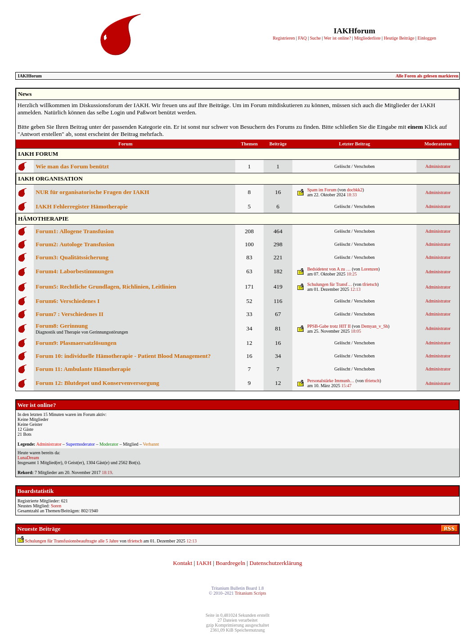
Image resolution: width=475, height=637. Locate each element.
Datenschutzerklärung (276, 563)
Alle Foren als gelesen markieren (426, 75)
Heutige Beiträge (399, 38)
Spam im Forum (321, 189)
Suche (315, 38)
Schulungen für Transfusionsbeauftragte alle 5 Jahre (72, 540)
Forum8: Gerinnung (62, 325)
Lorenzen (369, 269)
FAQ (302, 38)
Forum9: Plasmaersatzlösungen (76, 342)
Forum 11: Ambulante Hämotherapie (83, 369)
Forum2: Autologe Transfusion (75, 244)
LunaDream (28, 457)
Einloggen (426, 38)
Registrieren (284, 38)
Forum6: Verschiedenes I (67, 301)
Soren (56, 505)
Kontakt (182, 563)
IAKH (204, 563)
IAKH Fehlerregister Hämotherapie (82, 206)
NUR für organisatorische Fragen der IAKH (92, 192)
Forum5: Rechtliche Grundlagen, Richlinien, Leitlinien (106, 286)
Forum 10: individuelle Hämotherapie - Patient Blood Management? (123, 355)
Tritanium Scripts (250, 593)
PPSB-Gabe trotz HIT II (329, 326)
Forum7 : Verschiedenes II (69, 314)
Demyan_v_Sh (374, 326)
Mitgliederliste (367, 38)
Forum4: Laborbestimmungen (74, 271)
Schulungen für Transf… (329, 284)
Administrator (438, 166)
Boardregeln (230, 563)
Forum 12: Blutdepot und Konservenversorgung (97, 382)
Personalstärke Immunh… (330, 380)
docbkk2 (354, 189)
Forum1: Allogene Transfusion (75, 231)
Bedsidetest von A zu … (329, 269)
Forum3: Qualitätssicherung (72, 257)
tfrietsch (370, 284)
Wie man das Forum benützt (72, 166)
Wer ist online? (337, 38)
